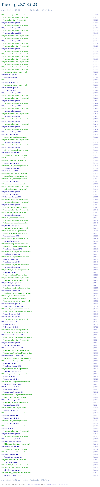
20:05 (96, 387)
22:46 (96, 441)
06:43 (96, 147)
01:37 (96, 62)
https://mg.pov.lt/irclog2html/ (57, 484)
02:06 (96, 72)
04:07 (96, 108)
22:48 (96, 444)
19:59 (96, 384)
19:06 (96, 361)
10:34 (96, 220)
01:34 (96, 54)
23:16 (96, 467)
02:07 (96, 75)
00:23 (96, 17)
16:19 (96, 314)
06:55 (96, 153)
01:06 (96, 28)
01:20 (96, 36)
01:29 (96, 43)
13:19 (96, 249)
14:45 (96, 283)
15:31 (96, 298)
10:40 (96, 223)
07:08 (96, 158)
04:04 (96, 103)
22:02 (96, 428)
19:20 (96, 374)
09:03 (96, 205)
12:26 (96, 236)
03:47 (96, 90)
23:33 (96, 473)
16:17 (96, 311)
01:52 (96, 69)
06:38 (96, 145)
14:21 (96, 275)
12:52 (96, 244)
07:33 (96, 176)
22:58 (96, 452)
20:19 (96, 395)
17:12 (96, 324)
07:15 (96, 163)
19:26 (96, 379)
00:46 (96, 23)
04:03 (96, 98)
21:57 (96, 423)
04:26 (96, 116)
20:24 (96, 405)
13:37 (96, 259)
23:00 (96, 457)
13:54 (96, 270)
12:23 (96, 233)
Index (25, 10)
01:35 (96, 56)
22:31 (96, 439)
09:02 (96, 202)
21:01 (96, 418)
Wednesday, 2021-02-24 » (41, 10)
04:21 (96, 114)
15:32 (96, 301)
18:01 (96, 332)
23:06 (96, 460)
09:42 (96, 210)
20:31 (96, 408)
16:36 (96, 317)
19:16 (96, 369)
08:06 (96, 181)
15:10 (96, 296)
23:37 (96, 475)
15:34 (96, 304)
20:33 (96, 410)
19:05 (96, 358)
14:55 (96, 285)
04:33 (96, 121)
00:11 (96, 15)
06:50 (96, 150)
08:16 (96, 189)
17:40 (96, 330)
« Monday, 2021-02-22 (10, 10)
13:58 (96, 272)
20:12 (96, 392)
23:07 (96, 462)
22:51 (96, 447)
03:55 (96, 93)
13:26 (96, 251)
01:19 (96, 33)
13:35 (96, 254)
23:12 (96, 465)
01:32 (96, 49)
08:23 (96, 194)
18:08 (96, 335)
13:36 (96, 257)
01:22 (96, 41)
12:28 (96, 238)
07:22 (96, 168)
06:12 (96, 140)
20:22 (96, 397)
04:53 (96, 127)
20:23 (96, 402)
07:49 (96, 179)
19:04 (96, 356)
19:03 (96, 350)
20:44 (96, 413)
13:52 (96, 267)
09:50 (96, 212)
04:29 (96, 119)
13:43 (96, 262)
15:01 (96, 290)
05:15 (96, 134)
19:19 (96, 371)
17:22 (96, 327)
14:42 (96, 277)
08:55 (96, 197)
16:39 (96, 319)
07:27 (96, 173)
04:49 (96, 124)
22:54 (96, 449)
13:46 (96, 264)
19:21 (96, 376)
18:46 (96, 345)
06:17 (96, 142)
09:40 (96, 207)
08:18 (96, 192)
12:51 (96, 241)
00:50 (96, 25)
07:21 (96, 166)
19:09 (96, 366)
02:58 (96, 88)
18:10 (96, 337)
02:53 (96, 85)
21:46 (96, 421)
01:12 (96, 30)
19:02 (96, 348)
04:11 (96, 111)
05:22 (96, 137)
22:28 (96, 434)
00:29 (96, 20)
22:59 (96, 454)
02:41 (96, 82)
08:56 (96, 199)
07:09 (96, 160)
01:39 (96, 64)
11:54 (96, 231)
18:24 (96, 340)
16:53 (96, 322)
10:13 (96, 218)
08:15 (96, 186)
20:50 (96, 415)
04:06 (96, 106)
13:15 (96, 246)
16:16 (96, 309)
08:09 (96, 184)
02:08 (96, 80)
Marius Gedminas (34, 484)
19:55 (96, 382)
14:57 (96, 288)
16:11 (96, 306)
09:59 (96, 215)
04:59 (96, 132)
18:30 (96, 343)
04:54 (96, 129)
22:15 (96, 431)
